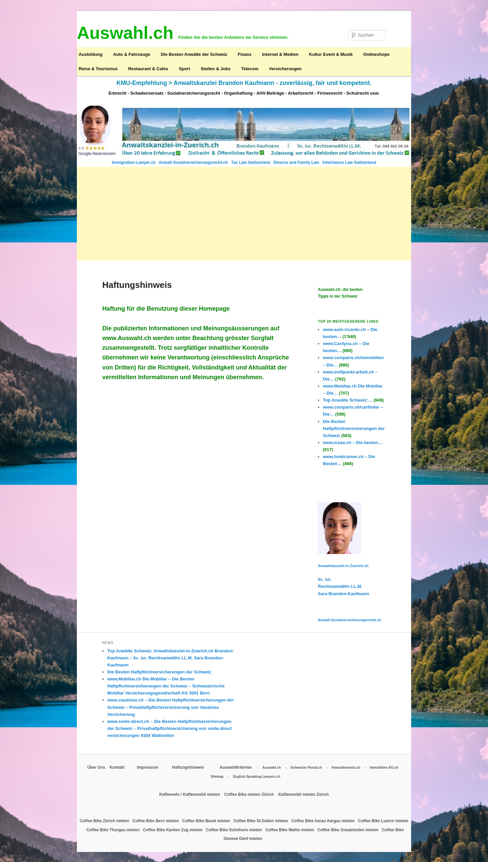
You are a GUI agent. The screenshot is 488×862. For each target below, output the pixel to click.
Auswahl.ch (271, 767)
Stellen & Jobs (216, 68)
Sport (184, 68)
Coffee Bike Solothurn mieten (234, 830)
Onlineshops (376, 54)
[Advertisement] (244, 213)
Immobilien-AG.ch (384, 767)
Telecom (249, 68)
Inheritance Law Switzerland (349, 162)
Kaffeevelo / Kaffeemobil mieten (190, 794)
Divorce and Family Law (296, 162)
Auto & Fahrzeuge (131, 54)
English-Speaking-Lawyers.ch (256, 776)
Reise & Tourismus (98, 68)
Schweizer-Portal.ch (306, 767)
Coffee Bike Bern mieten (156, 821)
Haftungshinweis (188, 767)
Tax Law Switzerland (251, 162)
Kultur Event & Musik (331, 54)
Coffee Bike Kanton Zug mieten (173, 830)
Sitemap (217, 776)
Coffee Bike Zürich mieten (105, 821)
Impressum (148, 767)
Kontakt (118, 767)
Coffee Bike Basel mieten (206, 821)
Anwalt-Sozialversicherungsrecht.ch (194, 162)
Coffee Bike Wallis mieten (290, 830)
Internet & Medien (280, 54)
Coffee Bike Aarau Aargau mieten (323, 821)
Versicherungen (285, 68)
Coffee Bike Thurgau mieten (113, 830)
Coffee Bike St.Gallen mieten (261, 821)
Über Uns (96, 767)
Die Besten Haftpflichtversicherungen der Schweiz (159, 671)
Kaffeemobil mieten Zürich (303, 794)
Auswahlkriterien (236, 767)
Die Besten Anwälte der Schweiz (194, 54)
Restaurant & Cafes (148, 68)
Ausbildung (91, 54)
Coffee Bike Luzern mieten (383, 821)
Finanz (244, 54)
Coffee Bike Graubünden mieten (348, 830)
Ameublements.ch (346, 767)
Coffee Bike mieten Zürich (249, 794)
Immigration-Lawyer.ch (134, 162)
